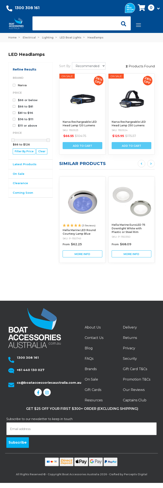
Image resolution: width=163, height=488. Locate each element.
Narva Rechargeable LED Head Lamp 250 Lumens (129, 123)
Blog (89, 348)
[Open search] (122, 23)
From (95, 244)
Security (130, 359)
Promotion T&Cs (136, 379)
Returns (130, 338)
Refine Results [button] (24, 69)
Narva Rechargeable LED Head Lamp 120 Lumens (80, 123)
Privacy (129, 348)
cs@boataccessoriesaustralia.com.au (49, 383)
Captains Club (134, 400)
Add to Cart (82, 145)
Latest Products (25, 164)
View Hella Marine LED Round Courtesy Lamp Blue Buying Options (106, 253)
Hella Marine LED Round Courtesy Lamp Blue (102, 231)
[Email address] (81, 428)
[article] (106, 220)
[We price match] (130, 8)
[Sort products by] (88, 66)
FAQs (89, 359)
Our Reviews (134, 390)
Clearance (20, 183)
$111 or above (25, 125)
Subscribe (17, 442)
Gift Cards (93, 390)
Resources (94, 400)
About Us (93, 327)
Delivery (130, 327)
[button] (147, 8)
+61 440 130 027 (30, 370)
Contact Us (94, 338)
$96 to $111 (23, 119)
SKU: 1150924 (120, 130)
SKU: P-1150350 (144, 236)
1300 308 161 (27, 8)
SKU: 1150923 (70, 130)
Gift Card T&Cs (135, 369)
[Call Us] (9, 9)
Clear (41, 151)
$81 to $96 (23, 112)
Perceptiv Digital (135, 474)
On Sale (18, 173)
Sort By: (65, 66)
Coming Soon (23, 192)
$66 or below (25, 100)
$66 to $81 (23, 106)
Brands (91, 369)
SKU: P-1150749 (95, 238)
